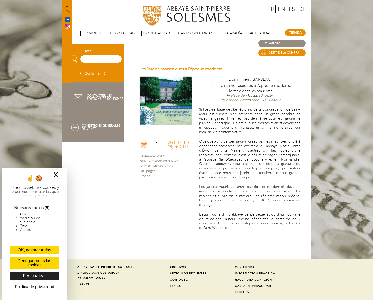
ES (292, 9)
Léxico (176, 286)
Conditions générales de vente (101, 127)
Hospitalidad (122, 33)
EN (281, 9)
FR (271, 9)
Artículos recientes (188, 273)
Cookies (242, 292)
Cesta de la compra (284, 52)
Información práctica (255, 273)
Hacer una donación (253, 279)
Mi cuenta (272, 43)
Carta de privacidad (253, 286)
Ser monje (92, 33)
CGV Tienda (244, 267)
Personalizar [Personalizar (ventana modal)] (34, 276)
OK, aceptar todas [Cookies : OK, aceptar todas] (34, 250)
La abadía (233, 33)
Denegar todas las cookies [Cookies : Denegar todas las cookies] (34, 263)
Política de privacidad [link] (34, 286)
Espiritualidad (156, 33)
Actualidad (260, 33)
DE (302, 9)
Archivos (178, 267)
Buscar (85, 51)
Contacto (179, 279)
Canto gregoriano (197, 33)
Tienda (295, 33)
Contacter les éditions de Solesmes (105, 97)
